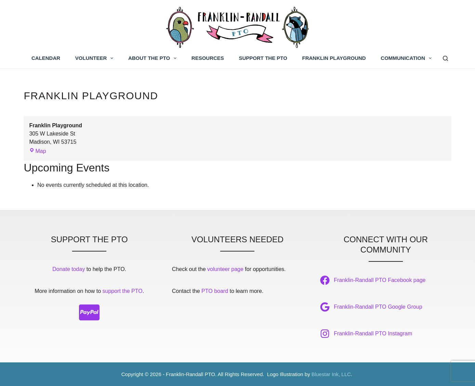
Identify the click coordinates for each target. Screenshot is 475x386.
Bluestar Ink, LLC (331, 374)
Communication (407, 58)
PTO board (214, 291)
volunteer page (225, 269)
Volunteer (95, 58)
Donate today (68, 269)
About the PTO (153, 58)
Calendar (45, 58)
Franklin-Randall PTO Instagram (373, 333)
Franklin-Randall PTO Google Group (378, 307)
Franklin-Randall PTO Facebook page (379, 280)
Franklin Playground (334, 58)
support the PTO (123, 291)
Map (37, 151)
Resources (208, 58)
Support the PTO (263, 58)
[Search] (445, 58)
